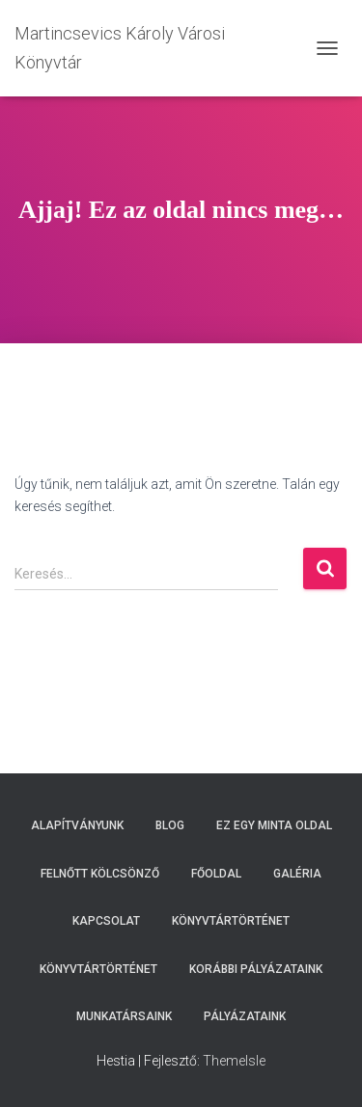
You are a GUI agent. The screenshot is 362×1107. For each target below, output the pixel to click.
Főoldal (216, 873)
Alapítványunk (77, 825)
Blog (169, 825)
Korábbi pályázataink (255, 969)
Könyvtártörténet (231, 921)
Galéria (297, 873)
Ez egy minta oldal (274, 825)
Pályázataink (245, 1016)
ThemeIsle (234, 1060)
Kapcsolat (106, 921)
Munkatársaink (124, 1016)
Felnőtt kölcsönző (100, 873)
